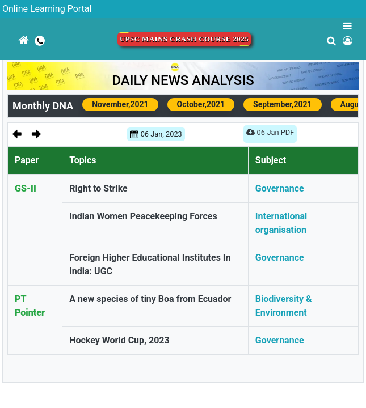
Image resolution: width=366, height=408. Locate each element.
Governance (279, 188)
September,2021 (282, 104)
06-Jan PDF (270, 134)
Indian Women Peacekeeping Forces (143, 216)
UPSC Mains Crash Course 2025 (184, 39)
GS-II (25, 188)
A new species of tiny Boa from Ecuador (150, 299)
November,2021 (120, 104)
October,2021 (201, 104)
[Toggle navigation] (7, 70)
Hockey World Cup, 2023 (119, 340)
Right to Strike (98, 188)
